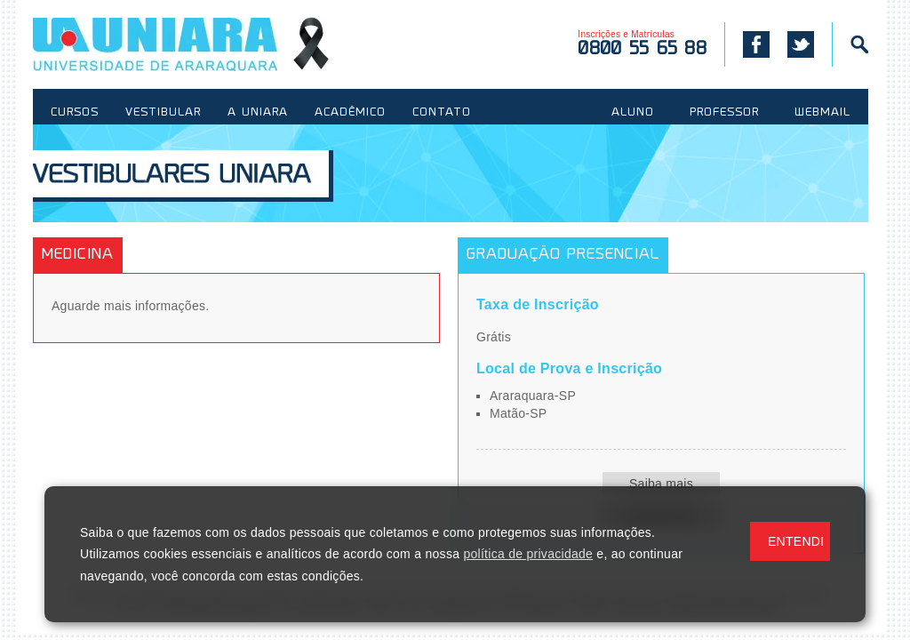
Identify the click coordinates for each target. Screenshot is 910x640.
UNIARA (181, 44)
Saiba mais (661, 483)
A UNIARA (258, 113)
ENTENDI (796, 541)
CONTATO (441, 113)
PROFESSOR (724, 113)
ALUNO (632, 113)
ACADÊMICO (350, 113)
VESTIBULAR (163, 113)
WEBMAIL (822, 113)
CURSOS (75, 113)
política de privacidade (528, 554)
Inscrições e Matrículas (642, 44)
